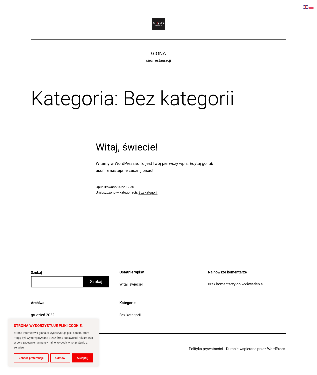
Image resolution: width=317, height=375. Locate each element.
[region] (53, 343)
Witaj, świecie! (127, 147)
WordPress (276, 349)
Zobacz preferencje (31, 358)
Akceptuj (82, 358)
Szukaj (36, 272)
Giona (158, 53)
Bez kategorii (148, 192)
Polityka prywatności (206, 349)
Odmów (60, 358)
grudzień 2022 (42, 315)
